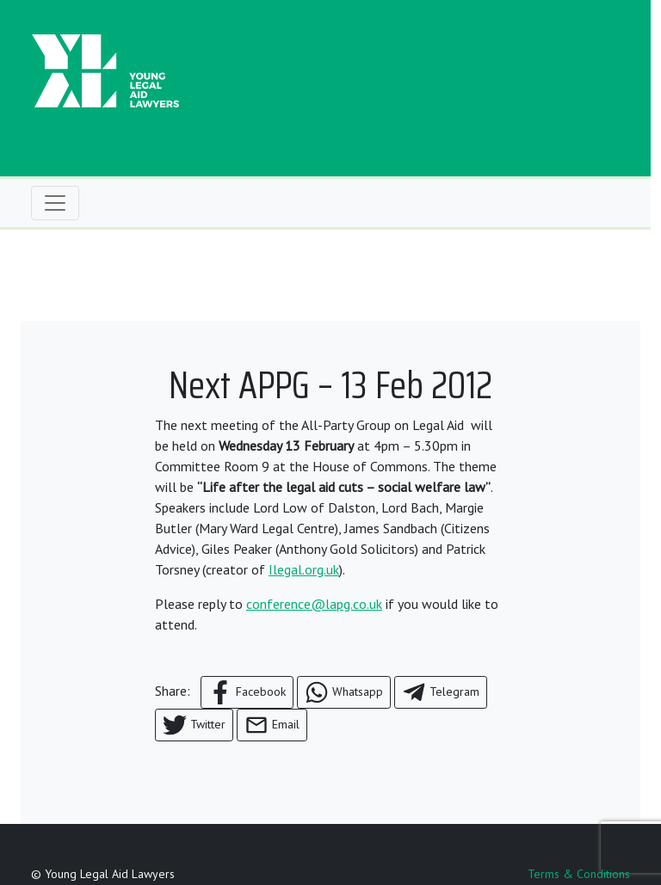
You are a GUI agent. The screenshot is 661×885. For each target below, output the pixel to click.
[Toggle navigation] (55, 203)
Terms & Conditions (579, 874)
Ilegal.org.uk (304, 569)
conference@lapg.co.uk (314, 603)
